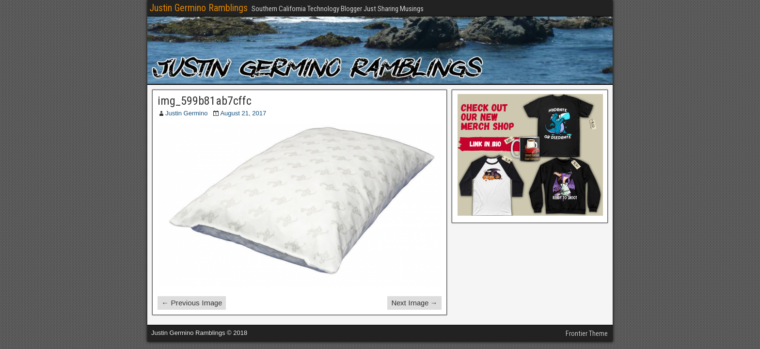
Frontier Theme (587, 333)
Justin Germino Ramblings (198, 8)
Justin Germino (186, 113)
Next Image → (414, 303)
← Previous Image (191, 303)
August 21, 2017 (243, 113)
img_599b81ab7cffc (205, 101)
